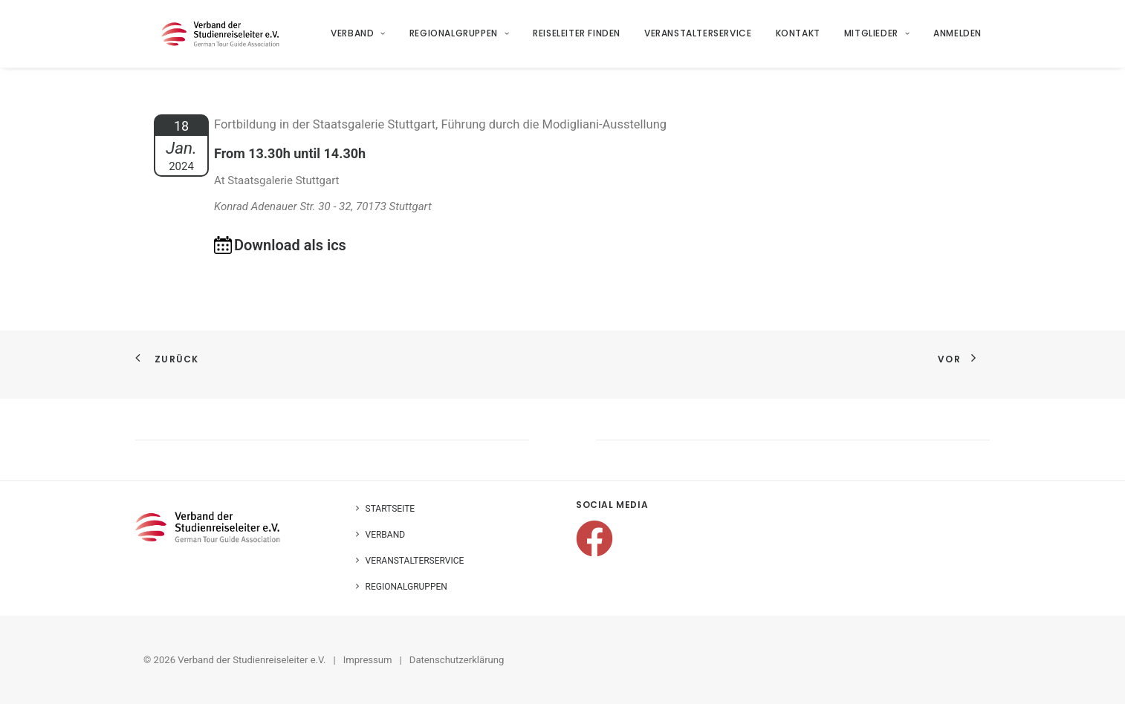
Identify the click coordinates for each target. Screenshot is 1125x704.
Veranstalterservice (698, 38)
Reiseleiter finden (577, 38)
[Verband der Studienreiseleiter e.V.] (224, 38)
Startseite (390, 508)
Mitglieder (877, 38)
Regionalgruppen (459, 38)
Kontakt (798, 38)
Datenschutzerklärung (457, 659)
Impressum (367, 659)
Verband (358, 38)
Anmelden (958, 38)
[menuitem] (364, 38)
